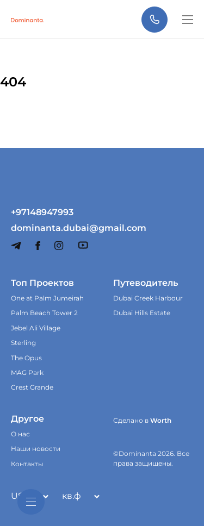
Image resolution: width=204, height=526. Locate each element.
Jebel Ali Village (35, 328)
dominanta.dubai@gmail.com (51, 228)
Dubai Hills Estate (141, 313)
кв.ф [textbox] (71, 496)
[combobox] (78, 496)
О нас (20, 434)
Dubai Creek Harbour (148, 298)
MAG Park (27, 372)
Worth (160, 420)
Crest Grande (32, 387)
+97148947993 (42, 212)
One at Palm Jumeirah (47, 298)
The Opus (26, 358)
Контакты (27, 464)
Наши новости (35, 448)
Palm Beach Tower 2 (44, 313)
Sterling (23, 343)
